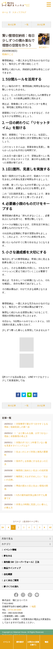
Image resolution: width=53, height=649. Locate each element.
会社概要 (8, 574)
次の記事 (41, 24)
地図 (34, 606)
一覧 (27, 24)
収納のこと (7, 54)
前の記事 (12, 24)
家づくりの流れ (11, 586)
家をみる (8, 555)
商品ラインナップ (12, 567)
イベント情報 (10, 549)
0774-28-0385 (14, 610)
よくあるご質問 (11, 580)
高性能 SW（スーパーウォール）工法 (21, 561)
